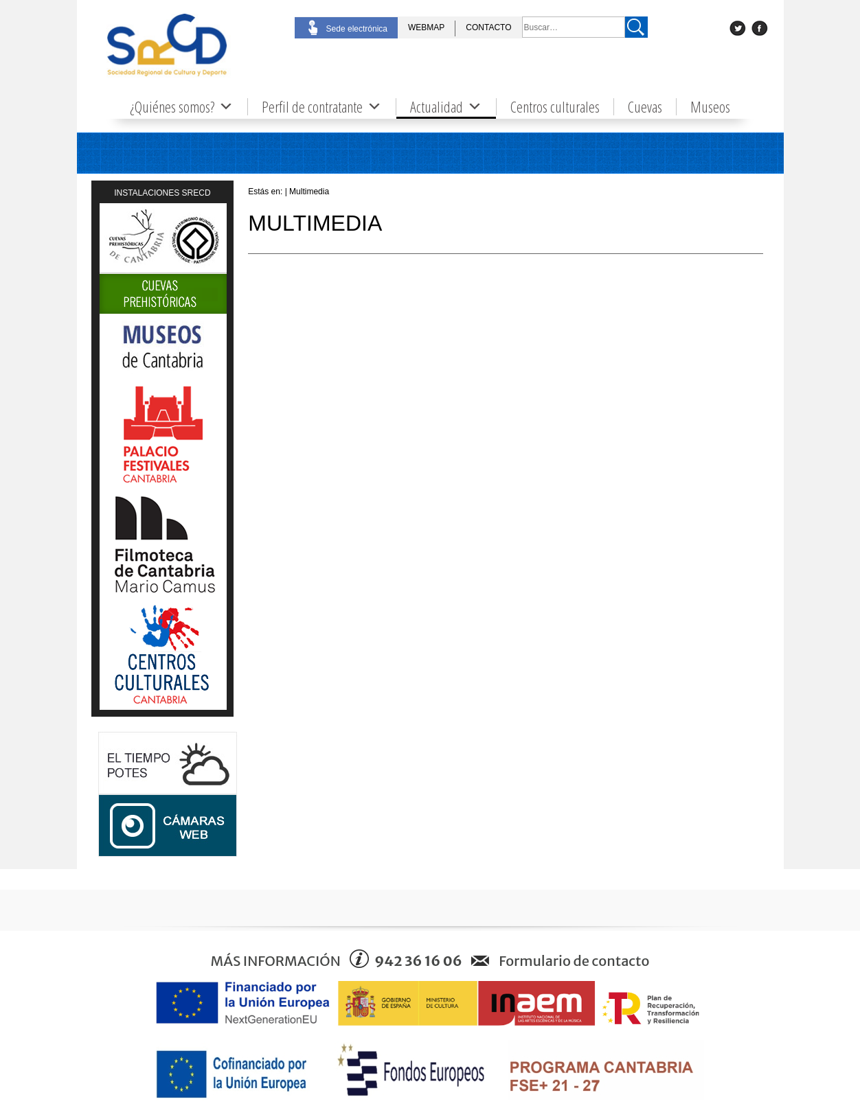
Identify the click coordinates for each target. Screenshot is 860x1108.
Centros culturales (555, 106)
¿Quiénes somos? (182, 106)
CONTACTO (488, 27)
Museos (710, 106)
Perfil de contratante (322, 106)
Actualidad (446, 106)
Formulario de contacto (574, 960)
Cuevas (645, 106)
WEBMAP (426, 27)
